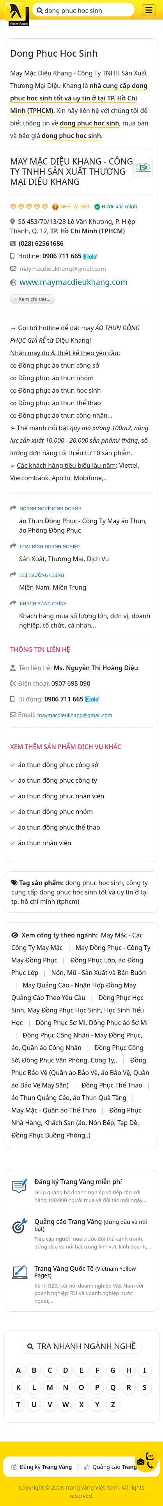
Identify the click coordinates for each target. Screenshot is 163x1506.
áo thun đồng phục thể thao (59, 827)
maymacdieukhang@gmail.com (62, 268)
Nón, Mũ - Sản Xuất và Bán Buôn (98, 972)
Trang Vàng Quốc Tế (85, 1271)
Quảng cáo (122, 1466)
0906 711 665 (62, 256)
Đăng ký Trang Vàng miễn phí (78, 1181)
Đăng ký (45, 1466)
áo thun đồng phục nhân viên (61, 796)
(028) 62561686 (41, 243)
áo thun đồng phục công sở (58, 764)
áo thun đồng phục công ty (57, 780)
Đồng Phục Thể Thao (113, 1085)
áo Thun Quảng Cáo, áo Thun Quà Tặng (69, 1097)
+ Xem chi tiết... (32, 298)
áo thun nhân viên (44, 843)
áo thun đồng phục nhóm (55, 811)
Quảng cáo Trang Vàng (90, 1224)
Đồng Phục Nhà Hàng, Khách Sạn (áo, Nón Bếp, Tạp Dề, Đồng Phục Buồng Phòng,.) (76, 1122)
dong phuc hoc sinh (69, 10)
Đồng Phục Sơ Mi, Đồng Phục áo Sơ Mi (91, 1022)
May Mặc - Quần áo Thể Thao (54, 1110)
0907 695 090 (70, 683)
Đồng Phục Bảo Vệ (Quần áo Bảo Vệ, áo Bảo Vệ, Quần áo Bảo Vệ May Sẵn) (80, 1072)
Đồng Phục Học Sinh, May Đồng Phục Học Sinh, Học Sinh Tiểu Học (77, 1010)
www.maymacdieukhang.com (73, 282)
